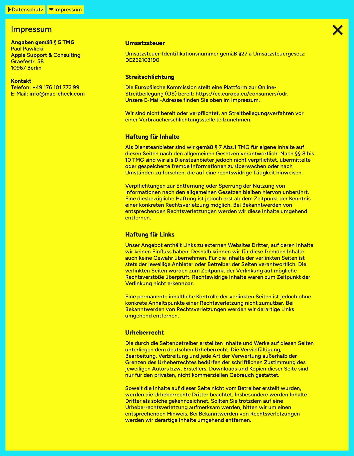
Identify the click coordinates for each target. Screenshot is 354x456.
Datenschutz (25, 9)
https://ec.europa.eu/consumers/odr (241, 93)
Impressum (65, 9)
